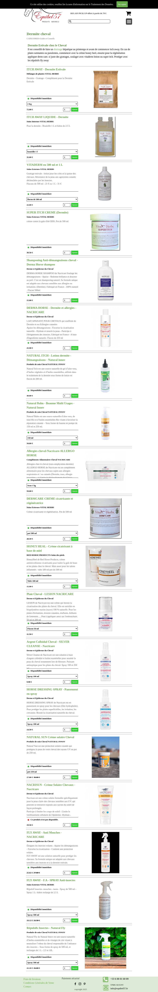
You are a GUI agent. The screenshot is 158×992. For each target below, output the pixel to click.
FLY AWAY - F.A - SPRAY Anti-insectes (51, 880)
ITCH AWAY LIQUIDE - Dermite (47, 117)
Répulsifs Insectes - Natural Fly (46, 928)
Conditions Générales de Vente (38, 983)
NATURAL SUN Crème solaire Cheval (50, 737)
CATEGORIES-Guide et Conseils (41, 38)
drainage (58, 49)
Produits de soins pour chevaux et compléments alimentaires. (86, 2)
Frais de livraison (32, 979)
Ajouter (74, 109)
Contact (27, 986)
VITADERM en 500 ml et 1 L (45, 164)
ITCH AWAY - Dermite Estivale (46, 69)
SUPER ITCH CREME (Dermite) (47, 212)
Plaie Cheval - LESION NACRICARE (50, 594)
